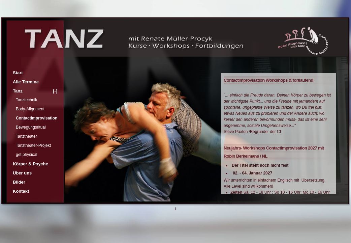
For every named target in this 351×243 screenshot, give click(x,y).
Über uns (22, 173)
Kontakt (21, 191)
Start (18, 72)
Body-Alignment (30, 109)
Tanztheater (26, 136)
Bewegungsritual (31, 127)
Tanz (35, 90)
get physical (26, 154)
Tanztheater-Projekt (33, 145)
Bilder (19, 182)
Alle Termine (26, 81)
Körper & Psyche (30, 163)
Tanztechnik (26, 100)
